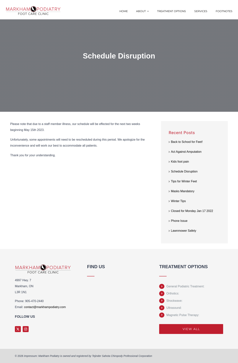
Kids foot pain (180, 161)
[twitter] (18, 329)
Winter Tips (178, 201)
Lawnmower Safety (183, 230)
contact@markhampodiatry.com (45, 307)
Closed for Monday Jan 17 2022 (192, 211)
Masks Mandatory (182, 191)
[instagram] (26, 329)
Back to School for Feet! (187, 141)
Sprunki (87, 324)
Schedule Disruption (184, 171)
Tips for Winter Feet (184, 181)
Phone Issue (179, 220)
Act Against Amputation (186, 151)
